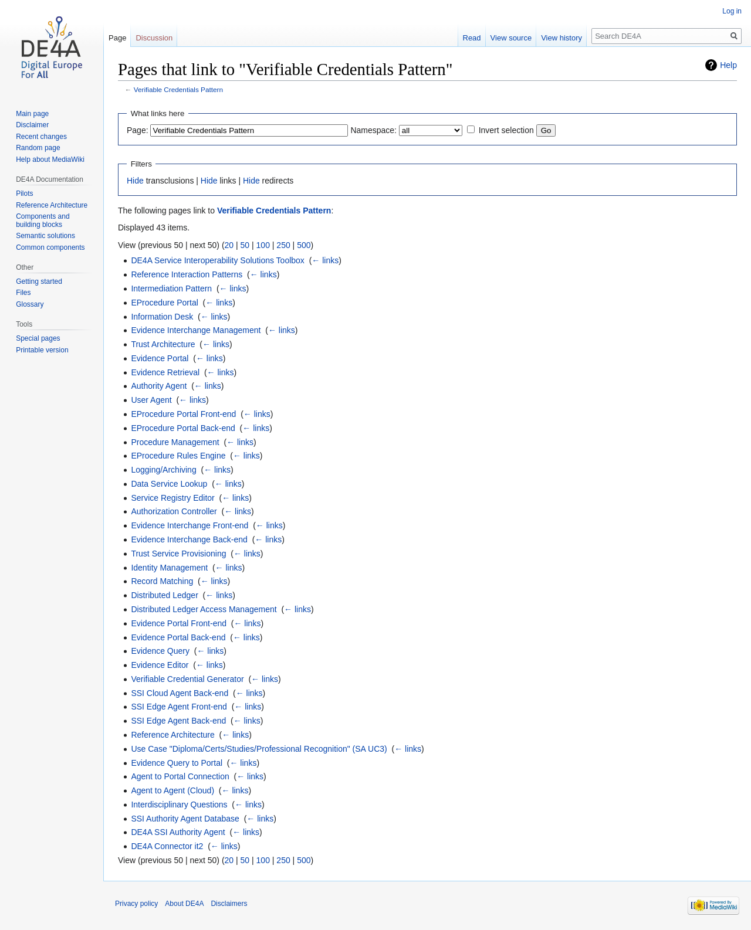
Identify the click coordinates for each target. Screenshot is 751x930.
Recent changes (41, 137)
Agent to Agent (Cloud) (172, 790)
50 (245, 245)
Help (728, 65)
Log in (732, 11)
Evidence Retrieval (165, 372)
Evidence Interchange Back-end (189, 539)
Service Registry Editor (172, 498)
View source (511, 37)
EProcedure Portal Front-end (183, 414)
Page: (137, 130)
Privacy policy (136, 904)
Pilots (24, 193)
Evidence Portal (159, 358)
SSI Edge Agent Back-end (178, 720)
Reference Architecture (172, 734)
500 (303, 245)
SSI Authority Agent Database (185, 818)
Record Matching (162, 581)
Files (23, 292)
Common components (50, 247)
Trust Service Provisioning (178, 553)
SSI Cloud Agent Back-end (179, 693)
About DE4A (184, 904)
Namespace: (373, 130)
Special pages (38, 338)
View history (561, 37)
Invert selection (506, 130)
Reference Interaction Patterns (186, 274)
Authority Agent (159, 386)
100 (263, 245)
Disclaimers (229, 904)
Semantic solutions (45, 236)
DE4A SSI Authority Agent (178, 832)
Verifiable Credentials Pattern (178, 89)
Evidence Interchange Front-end (189, 525)
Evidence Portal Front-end (178, 623)
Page (117, 37)
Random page (38, 148)
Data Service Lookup (169, 483)
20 (229, 245)
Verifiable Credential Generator (187, 679)
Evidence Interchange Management (196, 330)
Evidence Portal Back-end (178, 637)
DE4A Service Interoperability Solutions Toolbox (217, 260)
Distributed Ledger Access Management (203, 609)
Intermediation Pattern (171, 288)
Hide (135, 180)
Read (472, 37)
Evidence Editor (159, 665)
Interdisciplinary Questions (179, 804)
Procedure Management (175, 442)
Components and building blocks (42, 220)
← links (325, 260)
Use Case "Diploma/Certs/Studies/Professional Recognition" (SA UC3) (259, 748)
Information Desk (162, 316)
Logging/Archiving (163, 469)
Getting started (39, 281)
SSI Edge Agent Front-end (178, 706)
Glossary (29, 304)
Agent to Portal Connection (180, 776)
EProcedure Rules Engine (178, 455)
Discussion (154, 37)
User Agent (151, 400)
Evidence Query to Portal (176, 763)
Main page (32, 114)
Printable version (42, 350)
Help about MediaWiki (50, 159)
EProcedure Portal (164, 302)
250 (283, 245)
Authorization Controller (173, 511)
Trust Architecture (163, 344)
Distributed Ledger (164, 595)
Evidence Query (160, 651)
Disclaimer (32, 125)
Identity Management (169, 567)
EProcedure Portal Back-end (183, 428)
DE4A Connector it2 (167, 846)
